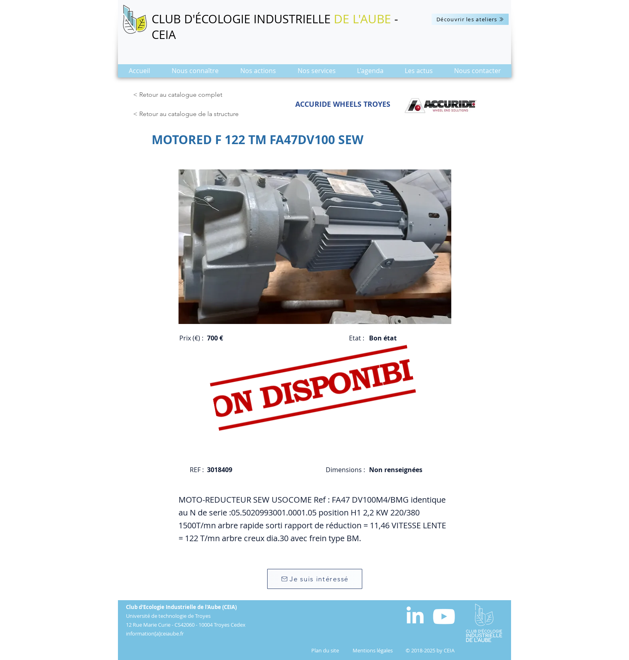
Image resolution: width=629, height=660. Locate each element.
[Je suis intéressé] (314, 579)
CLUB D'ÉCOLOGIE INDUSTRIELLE (243, 18)
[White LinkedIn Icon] (415, 615)
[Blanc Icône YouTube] (443, 616)
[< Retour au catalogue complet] (179, 95)
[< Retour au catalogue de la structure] (188, 114)
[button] (195, 73)
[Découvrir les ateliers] (470, 19)
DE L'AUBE (362, 19)
